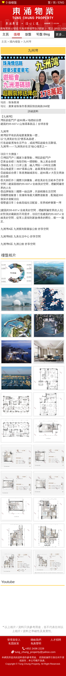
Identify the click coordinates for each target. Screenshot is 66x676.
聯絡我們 (36, 639)
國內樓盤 (15, 41)
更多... (60, 34)
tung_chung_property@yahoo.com (35, 651)
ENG (61, 2)
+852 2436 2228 (34, 648)
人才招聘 (56, 639)
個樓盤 (9, 2)
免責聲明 (36, 643)
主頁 (5, 34)
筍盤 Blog (43, 34)
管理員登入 (13, 639)
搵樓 (17, 34)
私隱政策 (13, 643)
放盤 (28, 34)
